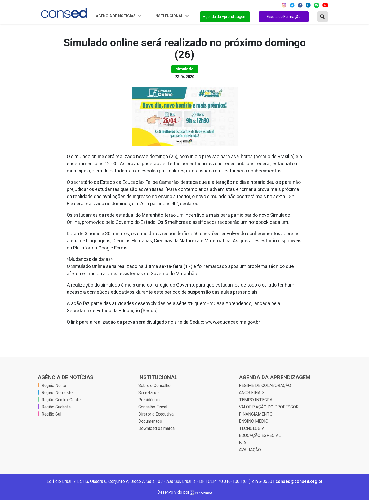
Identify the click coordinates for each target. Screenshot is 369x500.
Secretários (148, 392)
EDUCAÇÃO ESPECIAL (260, 435)
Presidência (149, 399)
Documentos (150, 421)
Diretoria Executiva (156, 414)
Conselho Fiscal (152, 406)
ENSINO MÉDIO (253, 421)
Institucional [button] (169, 16)
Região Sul (51, 414)
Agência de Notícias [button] (116, 16)
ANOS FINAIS (251, 392)
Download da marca (156, 428)
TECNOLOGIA (251, 428)
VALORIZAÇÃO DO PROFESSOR (269, 406)
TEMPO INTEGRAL (257, 399)
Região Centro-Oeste (61, 399)
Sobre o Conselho (154, 385)
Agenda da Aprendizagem (225, 16)
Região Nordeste (57, 392)
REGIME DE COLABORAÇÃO (265, 385)
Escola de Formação (283, 16)
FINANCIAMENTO (256, 414)
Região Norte (54, 385)
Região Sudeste (56, 406)
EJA (242, 442)
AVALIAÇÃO (250, 449)
